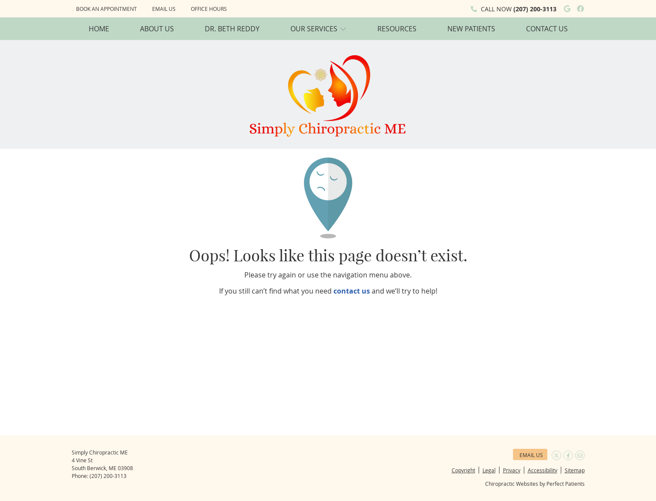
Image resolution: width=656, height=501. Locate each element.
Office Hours (209, 8)
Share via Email (580, 455)
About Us (157, 28)
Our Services (313, 28)
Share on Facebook (568, 455)
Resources (396, 28)
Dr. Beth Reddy (232, 28)
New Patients (471, 28)
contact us (351, 291)
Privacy (511, 470)
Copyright (463, 470)
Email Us (164, 8)
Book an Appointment (106, 8)
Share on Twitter (556, 455)
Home (99, 28)
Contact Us (547, 28)
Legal (489, 470)
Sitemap (575, 470)
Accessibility (542, 470)
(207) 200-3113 (534, 9)
